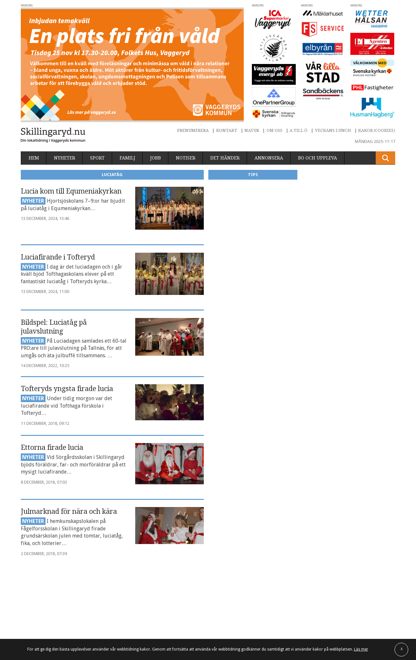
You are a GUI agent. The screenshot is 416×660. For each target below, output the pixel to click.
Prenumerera (193, 130)
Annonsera (268, 157)
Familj (127, 157)
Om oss (274, 130)
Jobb (155, 157)
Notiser (185, 157)
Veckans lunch (333, 130)
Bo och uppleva (317, 157)
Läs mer (361, 649)
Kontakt (226, 130)
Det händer (225, 157)
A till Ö (298, 130)
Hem (34, 157)
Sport (97, 157)
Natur (251, 130)
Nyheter (64, 157)
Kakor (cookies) (376, 130)
